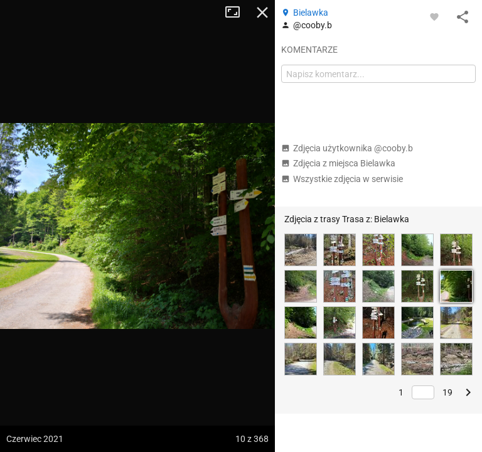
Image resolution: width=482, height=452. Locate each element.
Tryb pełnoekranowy (237, 12)
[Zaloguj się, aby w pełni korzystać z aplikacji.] (434, 16)
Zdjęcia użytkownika (347, 148)
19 (447, 392)
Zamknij (262, 12)
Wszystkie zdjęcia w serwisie (342, 179)
